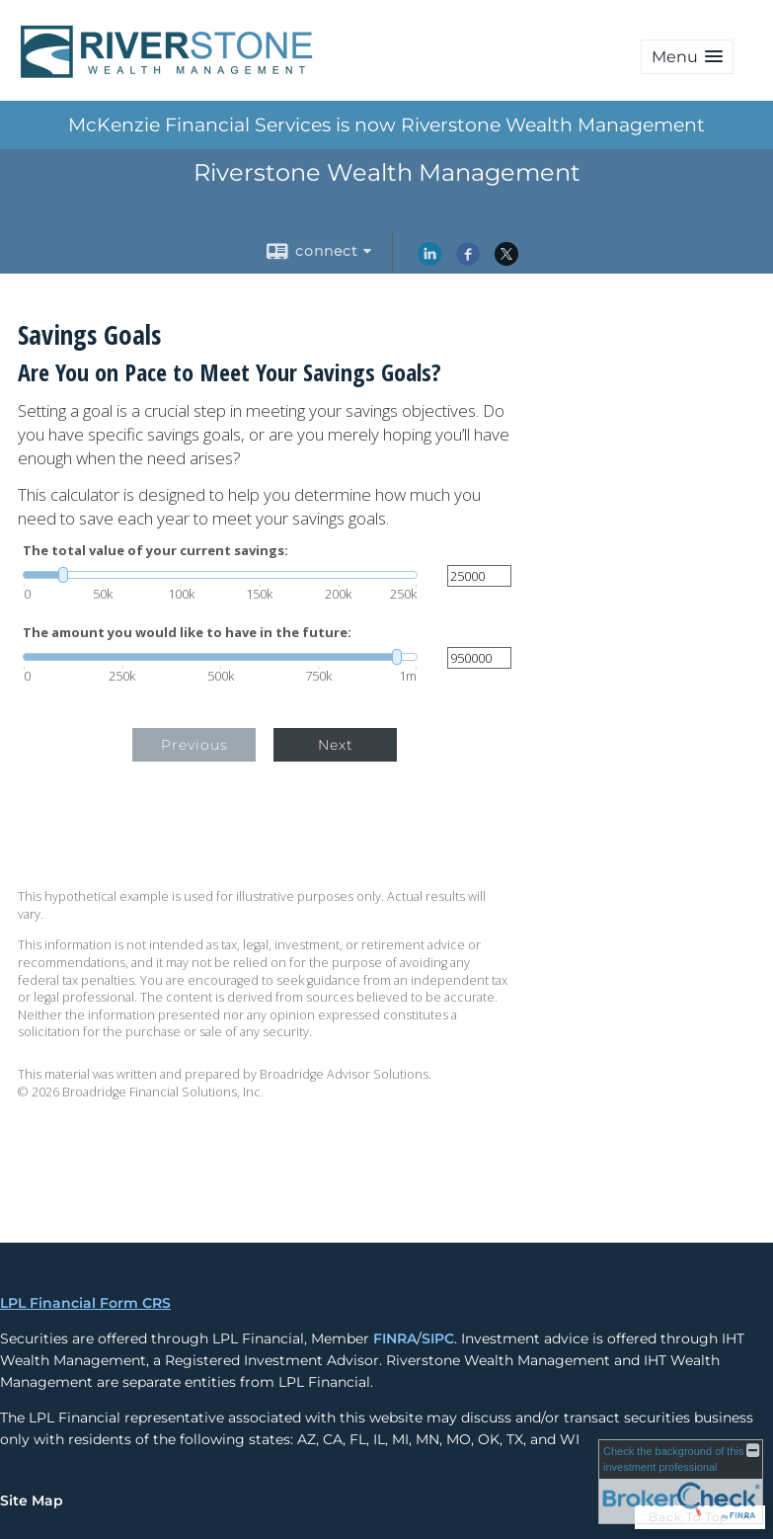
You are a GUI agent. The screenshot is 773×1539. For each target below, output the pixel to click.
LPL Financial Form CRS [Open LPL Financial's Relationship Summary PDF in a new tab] (85, 1303)
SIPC (438, 1338)
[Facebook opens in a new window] (468, 261)
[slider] (220, 575)
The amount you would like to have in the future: (187, 632)
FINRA (395, 1338)
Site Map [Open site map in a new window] (31, 1500)
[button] (687, 57)
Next (335, 745)
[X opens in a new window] (506, 261)
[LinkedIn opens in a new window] (429, 261)
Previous (194, 745)
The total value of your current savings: (155, 550)
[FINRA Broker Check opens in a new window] (680, 1481)
